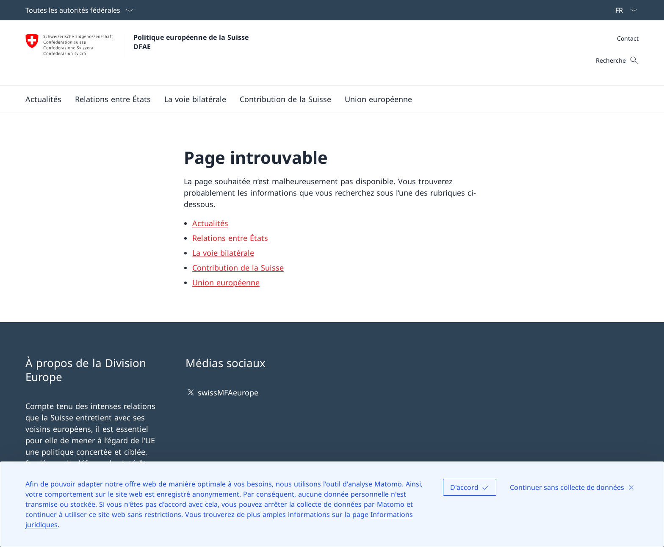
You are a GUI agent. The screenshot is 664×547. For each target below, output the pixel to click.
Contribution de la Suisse (238, 267)
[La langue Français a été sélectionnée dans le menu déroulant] (623, 10)
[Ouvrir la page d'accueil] (138, 53)
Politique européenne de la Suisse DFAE (192, 42)
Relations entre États (230, 238)
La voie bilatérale (223, 253)
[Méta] (628, 38)
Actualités (210, 223)
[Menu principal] (325, 99)
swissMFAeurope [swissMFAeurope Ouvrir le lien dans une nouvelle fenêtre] (221, 392)
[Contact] (628, 38)
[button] (43, 99)
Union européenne (226, 282)
